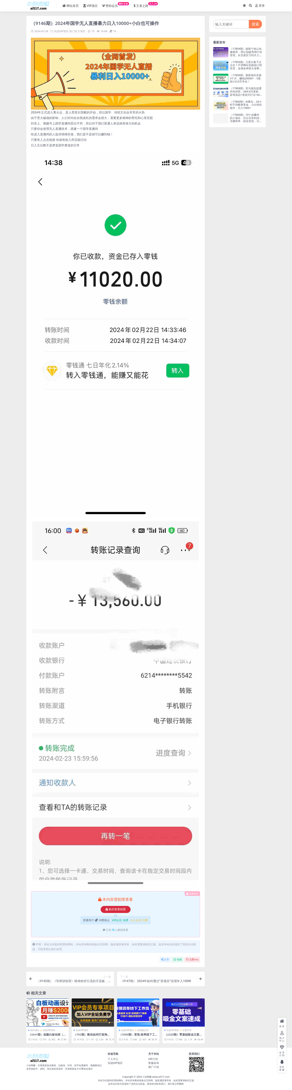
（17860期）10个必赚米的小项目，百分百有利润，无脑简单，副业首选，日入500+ (246, 119)
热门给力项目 (77, 31)
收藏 (177, 959)
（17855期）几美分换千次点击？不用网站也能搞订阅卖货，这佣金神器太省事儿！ (246, 66)
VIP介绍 (153, 1058)
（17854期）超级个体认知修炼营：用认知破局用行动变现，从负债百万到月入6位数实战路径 (246, 53)
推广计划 (153, 1066)
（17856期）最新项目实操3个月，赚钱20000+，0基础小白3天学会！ (246, 78)
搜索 (255, 24)
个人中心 (113, 1058)
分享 (165, 959)
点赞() (192, 959)
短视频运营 (142, 1030)
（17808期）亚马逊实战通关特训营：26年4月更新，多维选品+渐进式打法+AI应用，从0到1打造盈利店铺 (246, 94)
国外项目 (34, 1030)
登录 (260, 5)
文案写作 (187, 1030)
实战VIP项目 (61, 31)
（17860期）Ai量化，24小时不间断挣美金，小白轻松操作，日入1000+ (246, 105)
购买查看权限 (115, 909)
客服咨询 (153, 1062)
